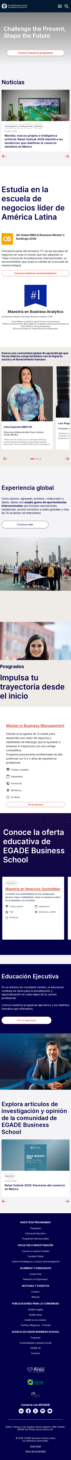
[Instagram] (42, 1410)
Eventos (35, 1291)
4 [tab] (40, 458)
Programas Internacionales (35, 1238)
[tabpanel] (27, 408)
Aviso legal (35, 1446)
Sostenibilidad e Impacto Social (35, 1343)
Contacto (35, 1353)
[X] (35, 1410)
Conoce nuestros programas (35, 52)
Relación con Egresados (35, 1279)
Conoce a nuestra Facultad (35, 1251)
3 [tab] (38, 458)
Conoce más (25, 524)
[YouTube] (49, 1410)
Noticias (36, 1297)
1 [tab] (32, 458)
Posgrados (12, 666)
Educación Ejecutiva (35, 1233)
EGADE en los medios (35, 1320)
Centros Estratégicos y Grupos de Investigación (36, 1261)
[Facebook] (28, 1410)
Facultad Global (35, 1256)
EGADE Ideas (35, 1314)
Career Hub (35, 1274)
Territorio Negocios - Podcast (35, 1325)
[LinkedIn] (21, 1410)
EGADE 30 (36, 1348)
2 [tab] (36, 458)
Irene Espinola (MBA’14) (18, 427)
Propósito (35, 1337)
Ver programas (26, 1020)
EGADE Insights (35, 1309)
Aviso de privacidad (35, 1451)
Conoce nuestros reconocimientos (35, 273)
